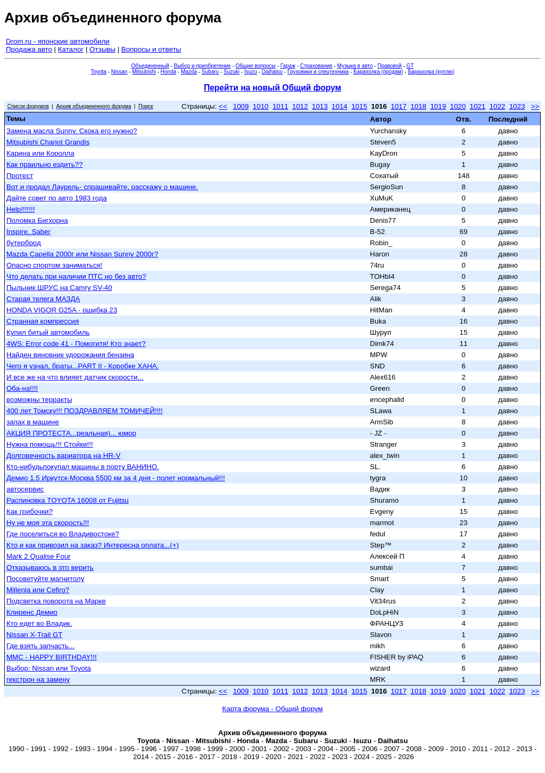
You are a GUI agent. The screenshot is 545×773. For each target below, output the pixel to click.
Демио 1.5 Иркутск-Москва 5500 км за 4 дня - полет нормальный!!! (115, 478)
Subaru (210, 72)
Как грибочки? (29, 512)
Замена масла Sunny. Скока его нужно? (71, 131)
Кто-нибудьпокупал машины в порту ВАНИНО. (82, 467)
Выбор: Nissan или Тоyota (48, 668)
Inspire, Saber (28, 232)
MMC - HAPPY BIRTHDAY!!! (51, 657)
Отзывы (102, 49)
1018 (418, 106)
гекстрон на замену (38, 679)
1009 (241, 106)
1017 (399, 106)
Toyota (98, 72)
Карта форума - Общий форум (272, 709)
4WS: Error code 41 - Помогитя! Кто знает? (76, 344)
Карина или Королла (40, 153)
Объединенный (150, 66)
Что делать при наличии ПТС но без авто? (76, 276)
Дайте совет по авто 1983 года (56, 198)
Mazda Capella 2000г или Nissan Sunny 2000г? (82, 254)
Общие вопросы (256, 66)
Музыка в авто (355, 66)
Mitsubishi (143, 72)
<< (223, 106)
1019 (438, 106)
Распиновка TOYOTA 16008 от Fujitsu (67, 500)
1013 (320, 106)
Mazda (189, 72)
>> (535, 106)
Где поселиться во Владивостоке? (62, 534)
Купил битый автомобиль (47, 332)
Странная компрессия (42, 321)
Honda (168, 72)
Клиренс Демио (31, 612)
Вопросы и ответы (151, 49)
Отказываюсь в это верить (50, 567)
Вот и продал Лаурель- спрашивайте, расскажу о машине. (102, 187)
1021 (478, 106)
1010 (261, 106)
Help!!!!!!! (20, 209)
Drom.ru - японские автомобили (58, 41)
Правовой (389, 66)
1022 (498, 106)
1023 (517, 106)
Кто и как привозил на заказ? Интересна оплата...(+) (92, 545)
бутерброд (23, 243)
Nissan (119, 72)
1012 (300, 106)
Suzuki (232, 72)
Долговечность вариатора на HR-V (63, 456)
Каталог (71, 49)
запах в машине (32, 422)
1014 (340, 106)
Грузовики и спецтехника (318, 72)
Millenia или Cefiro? (37, 590)
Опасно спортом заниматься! (54, 265)
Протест (19, 176)
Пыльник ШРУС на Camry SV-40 (59, 288)
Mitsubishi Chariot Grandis (47, 142)
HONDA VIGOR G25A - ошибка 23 (61, 310)
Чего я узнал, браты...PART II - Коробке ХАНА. (82, 366)
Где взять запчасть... (40, 646)
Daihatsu (272, 72)
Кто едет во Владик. (39, 623)
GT (410, 66)
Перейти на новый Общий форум (272, 87)
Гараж (287, 66)
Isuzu (250, 72)
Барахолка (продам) (378, 72)
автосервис (25, 489)
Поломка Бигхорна (37, 220)
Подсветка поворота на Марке (56, 601)
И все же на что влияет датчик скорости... (75, 377)
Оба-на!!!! (22, 388)
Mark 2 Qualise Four (38, 556)
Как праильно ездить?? (44, 164)
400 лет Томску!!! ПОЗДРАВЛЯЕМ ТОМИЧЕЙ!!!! (84, 411)
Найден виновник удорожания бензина (70, 355)
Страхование (316, 66)
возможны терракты (39, 400)
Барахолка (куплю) (431, 72)
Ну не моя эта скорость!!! (47, 523)
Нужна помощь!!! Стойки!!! (49, 444)
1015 (359, 106)
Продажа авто (29, 49)
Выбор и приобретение (202, 66)
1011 (280, 106)
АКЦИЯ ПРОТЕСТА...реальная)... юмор (71, 433)
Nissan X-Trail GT (34, 635)
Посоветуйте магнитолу (45, 579)
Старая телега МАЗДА (43, 299)
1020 (458, 106)
